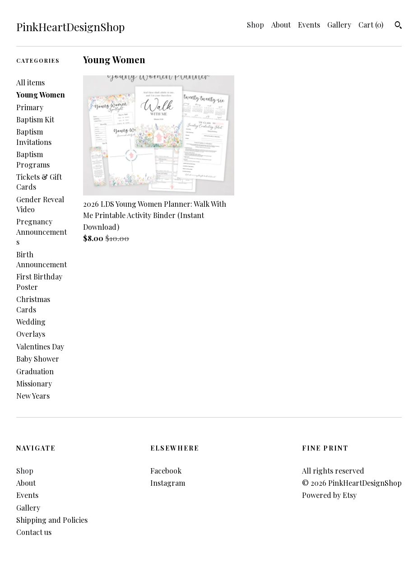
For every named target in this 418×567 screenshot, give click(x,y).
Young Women (40, 94)
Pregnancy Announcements (41, 231)
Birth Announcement (41, 259)
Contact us (33, 532)
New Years (33, 395)
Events (309, 24)
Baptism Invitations (33, 136)
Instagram (167, 483)
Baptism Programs (33, 159)
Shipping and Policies (52, 520)
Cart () (370, 24)
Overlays (30, 334)
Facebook (165, 470)
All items (30, 82)
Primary (29, 107)
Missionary (34, 383)
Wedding (31, 321)
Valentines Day (40, 346)
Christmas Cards (33, 304)
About (281, 24)
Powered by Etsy (329, 495)
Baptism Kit (35, 119)
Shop (255, 24)
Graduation (35, 371)
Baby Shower (37, 358)
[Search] (398, 26)
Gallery (339, 24)
